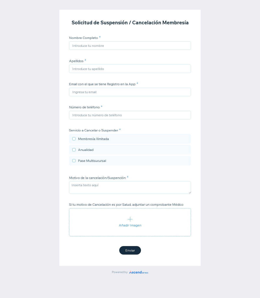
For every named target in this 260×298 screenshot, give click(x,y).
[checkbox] (130, 139)
